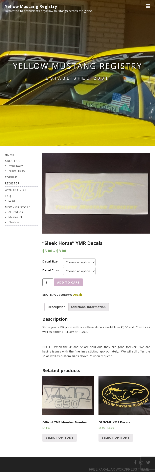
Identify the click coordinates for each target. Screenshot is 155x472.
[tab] (56, 307)
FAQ (8, 196)
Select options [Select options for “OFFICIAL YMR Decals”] (116, 437)
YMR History (15, 165)
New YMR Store (17, 207)
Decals (78, 294)
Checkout (14, 222)
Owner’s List (15, 190)
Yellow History (16, 171)
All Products (15, 212)
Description (56, 307)
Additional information (88, 307)
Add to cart (68, 282)
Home (9, 155)
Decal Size (50, 261)
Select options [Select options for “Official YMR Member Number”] (59, 437)
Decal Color (51, 270)
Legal (11, 200)
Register (12, 183)
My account (15, 217)
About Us (12, 161)
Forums (11, 177)
